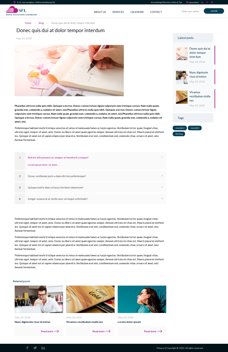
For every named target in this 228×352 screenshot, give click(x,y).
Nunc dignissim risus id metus (32, 321)
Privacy (160, 348)
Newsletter (192, 2)
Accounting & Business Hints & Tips (166, 2)
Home (28, 22)
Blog (41, 22)
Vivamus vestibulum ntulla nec (84, 321)
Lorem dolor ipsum (129, 321)
